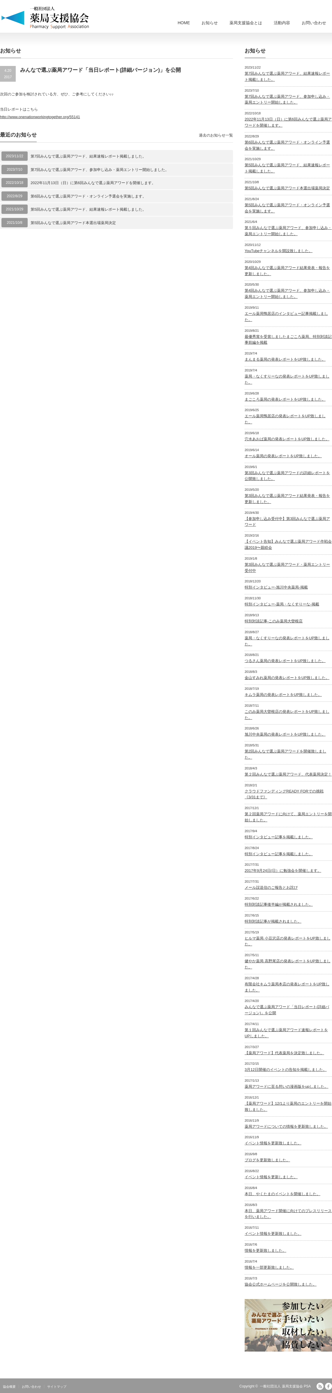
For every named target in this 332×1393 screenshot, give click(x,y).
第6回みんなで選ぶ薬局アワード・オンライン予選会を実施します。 (88, 196)
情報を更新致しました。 (265, 1250)
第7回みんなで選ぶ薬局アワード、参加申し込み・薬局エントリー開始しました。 (100, 169)
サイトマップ (56, 1386)
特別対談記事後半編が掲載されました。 (279, 904)
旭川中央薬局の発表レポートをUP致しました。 (285, 734)
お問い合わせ (314, 22)
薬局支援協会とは (245, 22)
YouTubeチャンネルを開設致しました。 (278, 251)
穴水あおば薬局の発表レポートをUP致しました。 (287, 439)
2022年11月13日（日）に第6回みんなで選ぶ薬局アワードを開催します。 (93, 183)
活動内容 (282, 22)
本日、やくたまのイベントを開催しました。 (282, 1194)
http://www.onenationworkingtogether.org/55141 (40, 117)
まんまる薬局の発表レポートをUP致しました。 (285, 359)
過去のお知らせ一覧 (216, 135)
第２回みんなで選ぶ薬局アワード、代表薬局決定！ (288, 774)
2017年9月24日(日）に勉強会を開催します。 (283, 870)
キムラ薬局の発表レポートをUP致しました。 (283, 694)
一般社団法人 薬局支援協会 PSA (285, 1386)
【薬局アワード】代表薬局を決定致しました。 (284, 1053)
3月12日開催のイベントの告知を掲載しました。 (286, 1069)
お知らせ (210, 22)
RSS (320, 1386)
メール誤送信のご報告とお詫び (271, 887)
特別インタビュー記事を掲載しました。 (279, 837)
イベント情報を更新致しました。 (273, 1143)
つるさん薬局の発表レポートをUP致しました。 (285, 661)
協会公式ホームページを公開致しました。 (281, 1284)
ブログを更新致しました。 (267, 1160)
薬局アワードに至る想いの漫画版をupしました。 (286, 1086)
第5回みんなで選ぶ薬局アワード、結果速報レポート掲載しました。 (88, 209)
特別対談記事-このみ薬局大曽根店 (274, 621)
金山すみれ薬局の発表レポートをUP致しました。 (287, 677)
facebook (328, 1386)
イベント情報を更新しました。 (271, 1177)
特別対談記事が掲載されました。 (273, 921)
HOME (184, 22)
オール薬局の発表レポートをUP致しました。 (283, 456)
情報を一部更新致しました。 (269, 1267)
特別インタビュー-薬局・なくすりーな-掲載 (282, 604)
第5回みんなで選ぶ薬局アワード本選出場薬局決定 (73, 223)
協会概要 (9, 1386)
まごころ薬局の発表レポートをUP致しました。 (285, 399)
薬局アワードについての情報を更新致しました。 (286, 1126)
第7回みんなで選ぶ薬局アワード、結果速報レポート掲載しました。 (88, 156)
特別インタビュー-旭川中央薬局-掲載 (276, 587)
